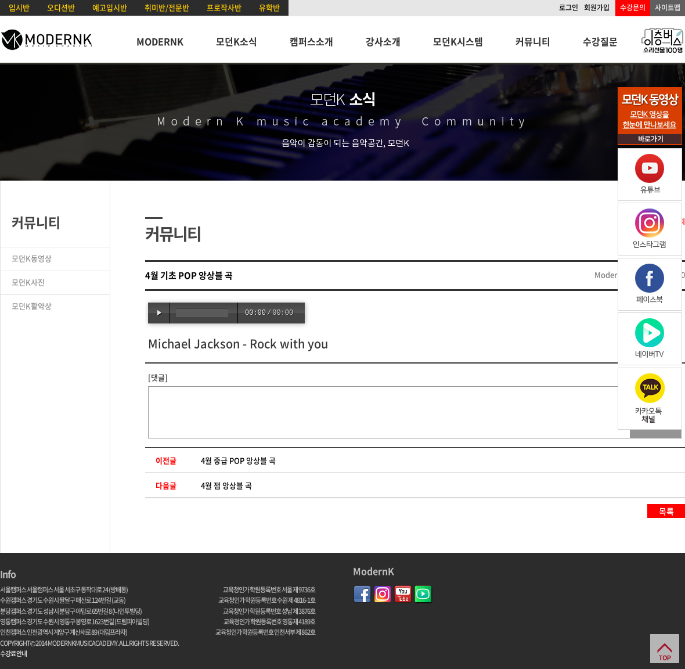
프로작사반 (224, 7)
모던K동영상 (32, 258)
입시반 (19, 7)
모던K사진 (28, 281)
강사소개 (383, 41)
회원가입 (597, 7)
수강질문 (600, 41)
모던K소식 (236, 41)
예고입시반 (109, 7)
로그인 (568, 7)
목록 (666, 511)
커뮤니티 (532, 41)
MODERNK (159, 41)
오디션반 (61, 7)
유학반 (269, 7)
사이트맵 (667, 7)
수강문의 (633, 7)
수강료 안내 (13, 654)
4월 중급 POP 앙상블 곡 (238, 460)
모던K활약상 (32, 305)
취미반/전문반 (167, 7)
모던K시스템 (458, 41)
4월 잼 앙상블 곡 (226, 485)
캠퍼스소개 (311, 41)
